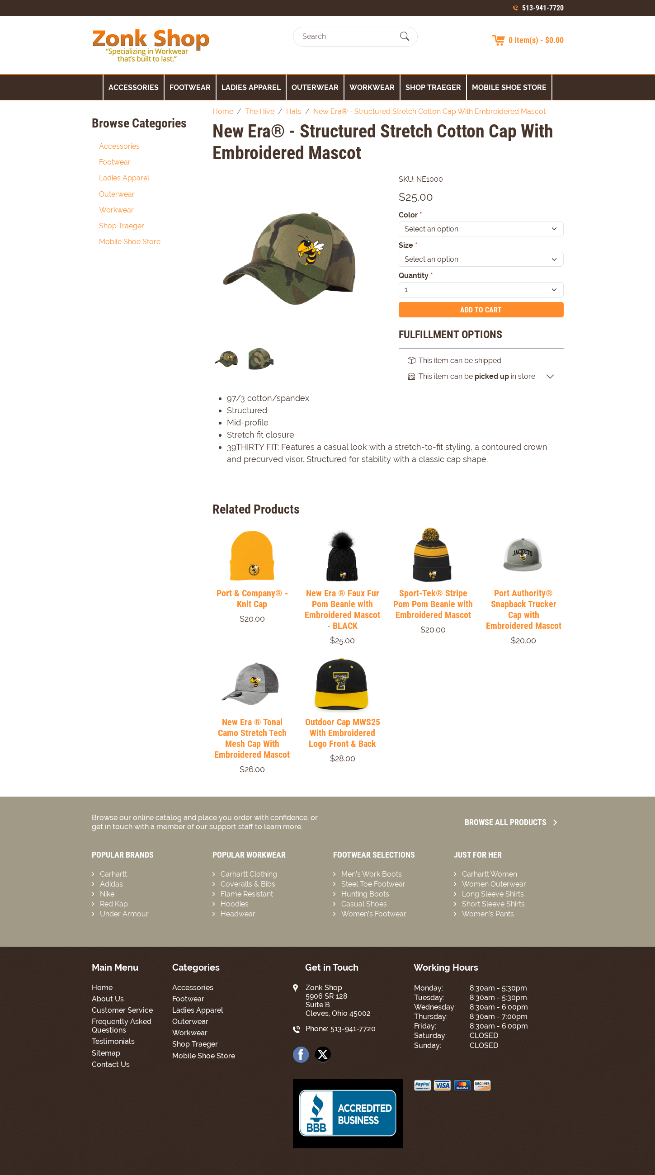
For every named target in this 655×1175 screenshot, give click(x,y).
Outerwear (315, 87)
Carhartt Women (489, 874)
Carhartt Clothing (249, 874)
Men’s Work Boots (371, 874)
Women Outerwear (494, 884)
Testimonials (113, 1041)
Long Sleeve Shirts (493, 894)
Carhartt (113, 874)
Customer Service (122, 1010)
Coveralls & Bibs (248, 884)
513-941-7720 (543, 8)
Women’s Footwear (373, 914)
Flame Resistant (247, 894)
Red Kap (114, 904)
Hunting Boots (365, 894)
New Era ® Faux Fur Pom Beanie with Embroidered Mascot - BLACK (342, 609)
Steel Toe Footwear (373, 884)
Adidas (111, 884)
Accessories (133, 87)
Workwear (372, 87)
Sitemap (106, 1053)
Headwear (238, 914)
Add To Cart (481, 310)
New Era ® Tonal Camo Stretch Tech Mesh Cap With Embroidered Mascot (252, 738)
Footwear (190, 87)
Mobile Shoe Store (509, 87)
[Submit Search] (404, 36)
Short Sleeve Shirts (493, 904)
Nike (107, 894)
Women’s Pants (488, 914)
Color (410, 215)
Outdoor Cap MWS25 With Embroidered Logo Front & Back (342, 733)
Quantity (416, 275)
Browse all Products (511, 822)
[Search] (347, 36)
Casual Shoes (364, 904)
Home (102, 987)
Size (408, 245)
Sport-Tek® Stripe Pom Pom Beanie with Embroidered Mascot (433, 604)
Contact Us (111, 1064)
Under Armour (124, 914)
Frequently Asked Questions (121, 1025)
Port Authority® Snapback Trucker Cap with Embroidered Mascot (523, 609)
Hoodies (235, 904)
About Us (108, 999)
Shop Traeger (433, 87)
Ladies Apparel (251, 87)
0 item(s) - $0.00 (536, 40)
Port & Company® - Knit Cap (252, 598)
